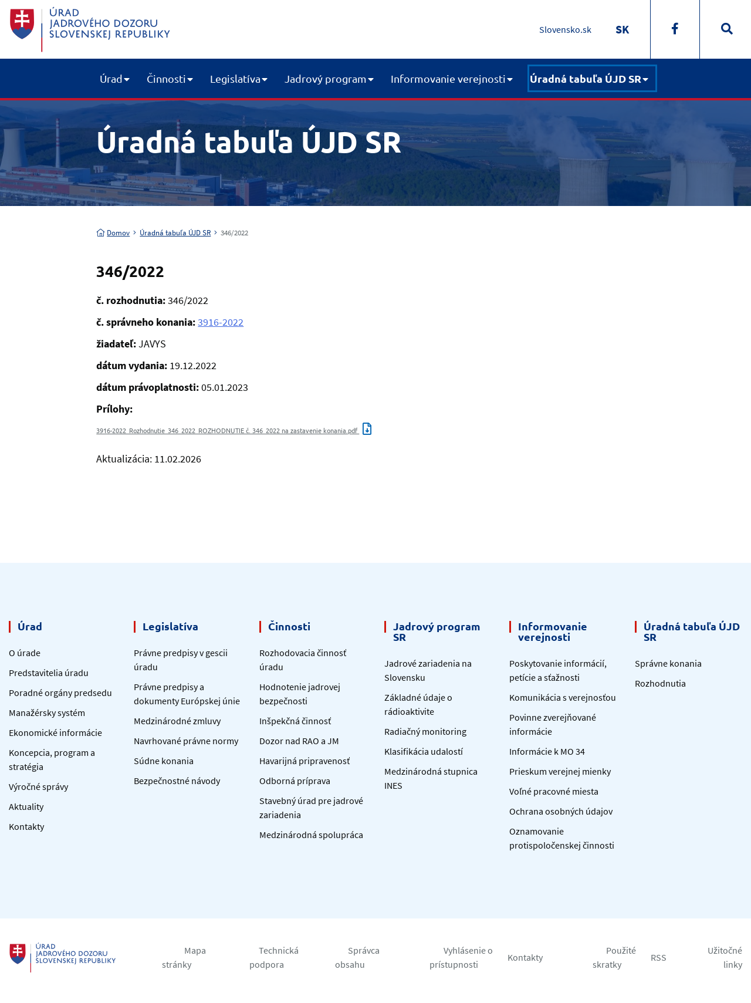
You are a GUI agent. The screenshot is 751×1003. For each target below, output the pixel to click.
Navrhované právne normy (186, 741)
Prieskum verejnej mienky (560, 771)
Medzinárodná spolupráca (311, 834)
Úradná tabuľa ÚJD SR (175, 233)
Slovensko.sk (565, 29)
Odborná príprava (294, 780)
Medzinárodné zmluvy (177, 721)
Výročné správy (38, 786)
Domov (113, 233)
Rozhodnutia (660, 683)
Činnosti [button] (166, 78)
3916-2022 (220, 322)
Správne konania (668, 663)
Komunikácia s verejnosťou (562, 697)
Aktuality (26, 806)
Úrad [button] (111, 78)
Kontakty (26, 826)
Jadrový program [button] (326, 78)
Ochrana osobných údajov (561, 811)
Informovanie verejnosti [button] (448, 78)
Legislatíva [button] (235, 78)
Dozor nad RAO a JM (299, 741)
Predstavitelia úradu (49, 672)
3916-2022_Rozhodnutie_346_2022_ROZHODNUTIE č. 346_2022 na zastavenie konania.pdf (233, 430)
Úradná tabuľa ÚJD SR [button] (585, 78)
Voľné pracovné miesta (553, 791)
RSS (659, 957)
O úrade (24, 652)
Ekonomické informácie (55, 732)
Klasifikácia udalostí (423, 751)
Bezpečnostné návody (177, 780)
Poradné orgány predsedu (60, 692)
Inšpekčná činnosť (295, 721)
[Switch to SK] (622, 29)
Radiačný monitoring (425, 731)
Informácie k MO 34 (547, 751)
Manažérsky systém (47, 712)
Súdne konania (164, 760)
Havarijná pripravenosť (304, 760)
